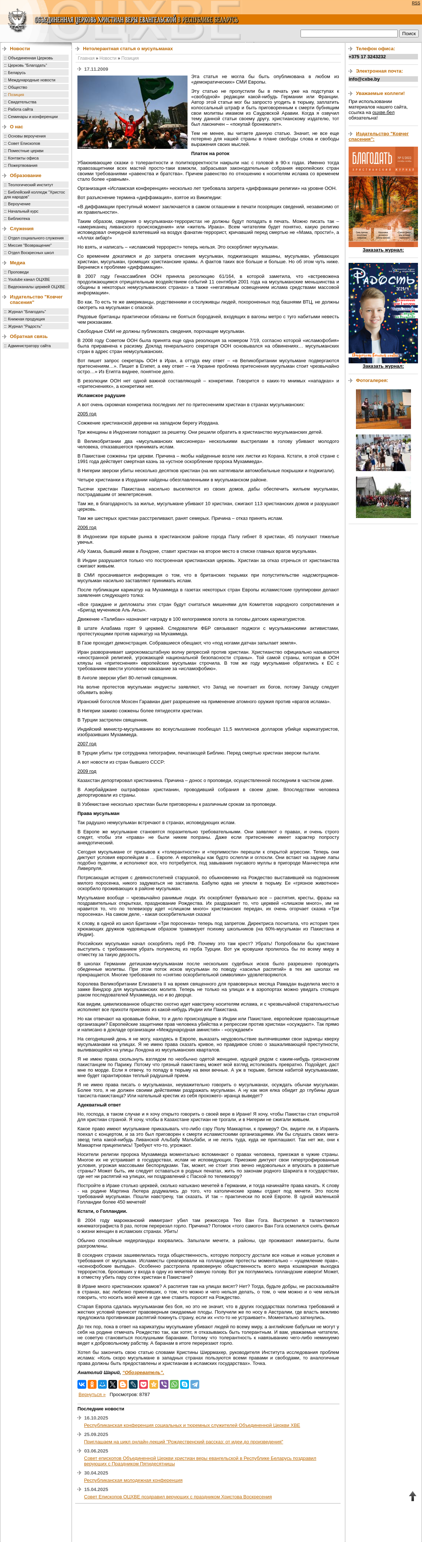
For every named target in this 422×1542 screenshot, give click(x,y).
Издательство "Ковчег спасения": (379, 136)
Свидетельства (22, 102)
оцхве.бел (383, 112)
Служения (22, 228)
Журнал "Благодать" (27, 311)
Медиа (17, 262)
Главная (86, 58)
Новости (20, 48)
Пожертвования (22, 165)
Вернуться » (92, 1394)
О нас (16, 126)
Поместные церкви (26, 150)
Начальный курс (23, 211)
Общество (17, 87)
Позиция (16, 94)
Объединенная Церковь (30, 58)
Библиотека (19, 218)
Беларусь (17, 72)
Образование (25, 175)
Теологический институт (30, 185)
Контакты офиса (23, 158)
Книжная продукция (26, 319)
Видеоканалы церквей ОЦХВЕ (36, 286)
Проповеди (18, 272)
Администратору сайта (29, 346)
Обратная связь (29, 336)
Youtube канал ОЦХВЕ (29, 279)
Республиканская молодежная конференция (133, 1480)
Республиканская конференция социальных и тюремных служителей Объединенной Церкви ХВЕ (192, 1425)
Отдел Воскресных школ (31, 252)
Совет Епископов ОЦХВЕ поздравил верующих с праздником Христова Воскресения (178, 1496)
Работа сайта (20, 109)
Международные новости (31, 80)
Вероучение (19, 204)
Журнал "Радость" (25, 326)
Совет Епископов (24, 143)
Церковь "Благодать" (27, 65)
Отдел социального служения (36, 238)
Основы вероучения (27, 136)
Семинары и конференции (33, 116)
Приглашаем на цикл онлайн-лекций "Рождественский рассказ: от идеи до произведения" (183, 1441)
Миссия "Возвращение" (30, 245)
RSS (416, 3)
